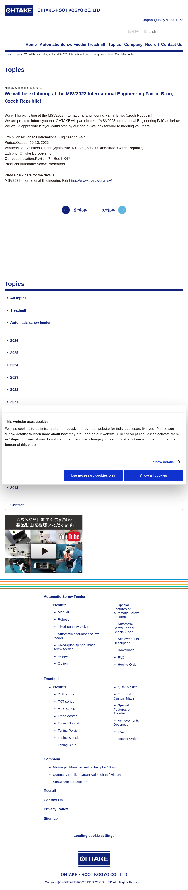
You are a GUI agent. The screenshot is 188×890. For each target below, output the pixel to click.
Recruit (50, 791)
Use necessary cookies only (93, 475)
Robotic (63, 619)
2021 (14, 402)
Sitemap (51, 818)
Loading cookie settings (93, 836)
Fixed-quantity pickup (74, 626)
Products (59, 605)
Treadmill (18, 310)
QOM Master (127, 687)
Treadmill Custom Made (124, 696)
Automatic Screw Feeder (65, 597)
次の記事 (108, 210)
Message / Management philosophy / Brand (85, 767)
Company (52, 759)
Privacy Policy (56, 809)
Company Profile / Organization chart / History (87, 774)
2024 (14, 365)
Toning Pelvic (67, 730)
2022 (14, 390)
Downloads (126, 650)
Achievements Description (126, 641)
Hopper (63, 656)
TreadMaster (67, 716)
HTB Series (66, 708)
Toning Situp (67, 745)
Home (8, 54)
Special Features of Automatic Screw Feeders (126, 611)
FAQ (121, 657)
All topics (18, 298)
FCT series (66, 701)
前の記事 (80, 210)
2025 (14, 353)
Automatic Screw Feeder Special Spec (124, 628)
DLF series (66, 694)
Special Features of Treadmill (122, 709)
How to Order (128, 664)
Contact (17, 505)
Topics (18, 54)
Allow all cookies (153, 475)
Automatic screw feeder (30, 322)
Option (63, 663)
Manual (63, 612)
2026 (14, 341)
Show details (163, 462)
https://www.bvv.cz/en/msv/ (90, 180)
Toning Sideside (69, 737)
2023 (14, 377)
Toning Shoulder (70, 723)
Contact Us (53, 800)
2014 (14, 488)
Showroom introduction (70, 782)
